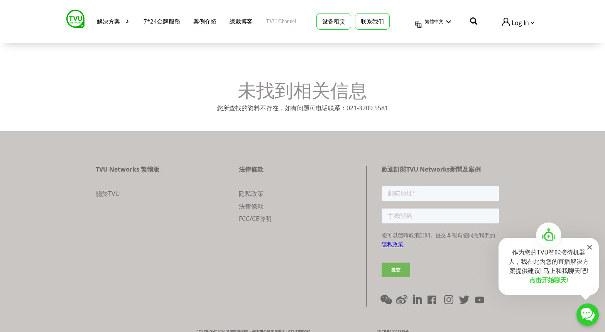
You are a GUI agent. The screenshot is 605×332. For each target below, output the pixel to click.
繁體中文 (434, 20)
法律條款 (251, 206)
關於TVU (108, 193)
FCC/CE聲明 (255, 218)
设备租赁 (333, 20)
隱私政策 (251, 193)
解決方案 (108, 20)
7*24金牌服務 (162, 20)
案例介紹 (204, 20)
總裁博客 (241, 20)
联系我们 (372, 20)
